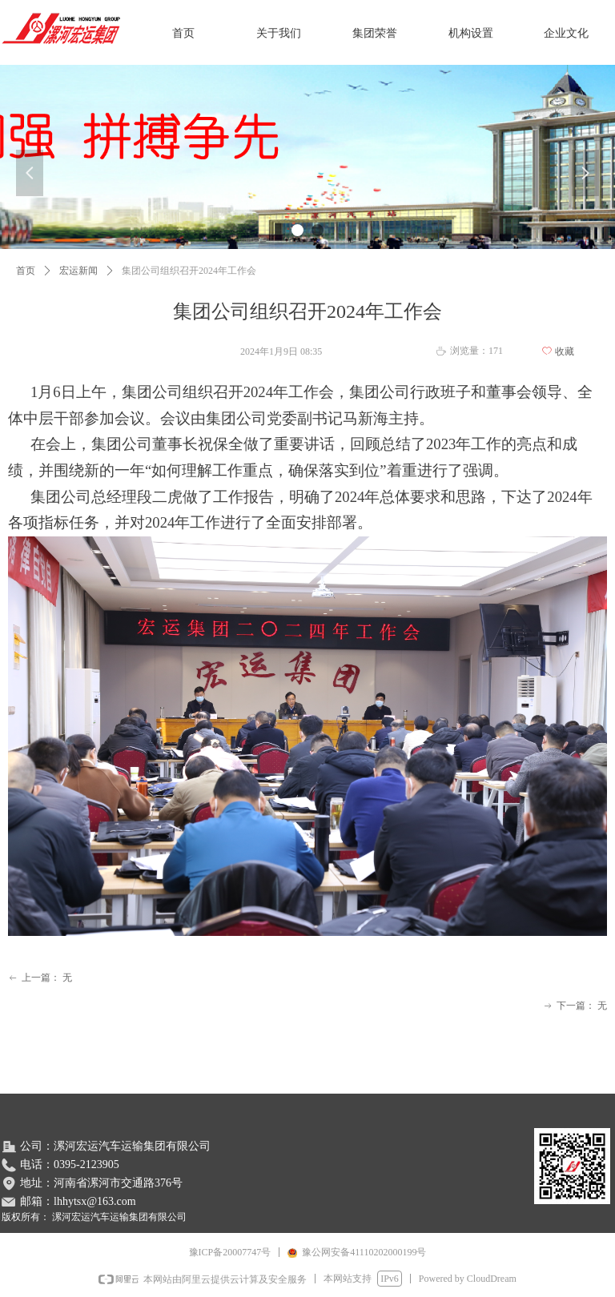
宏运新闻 (78, 270)
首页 (25, 270)
